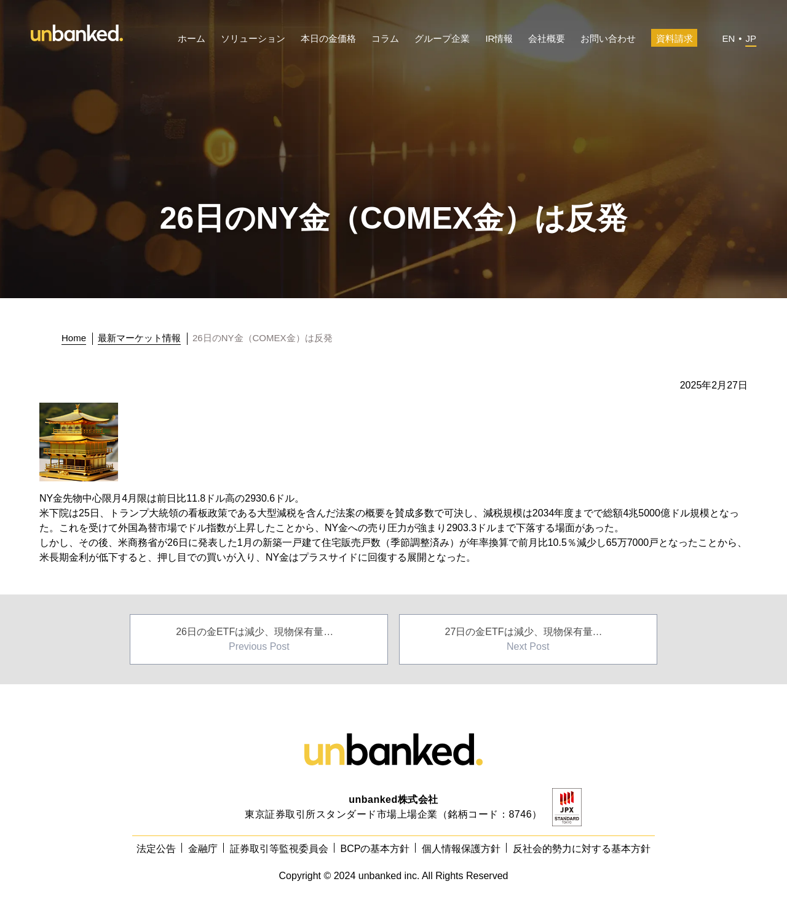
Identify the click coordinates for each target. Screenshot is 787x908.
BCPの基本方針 (375, 848)
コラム (385, 38)
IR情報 (499, 38)
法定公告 (156, 848)
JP (750, 38)
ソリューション (253, 38)
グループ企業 (442, 38)
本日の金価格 (328, 38)
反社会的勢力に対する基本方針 (582, 848)
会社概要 (546, 38)
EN (728, 38)
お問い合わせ (608, 38)
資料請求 (674, 38)
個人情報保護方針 (461, 848)
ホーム (191, 38)
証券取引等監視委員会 (279, 848)
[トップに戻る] (77, 338)
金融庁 (203, 848)
